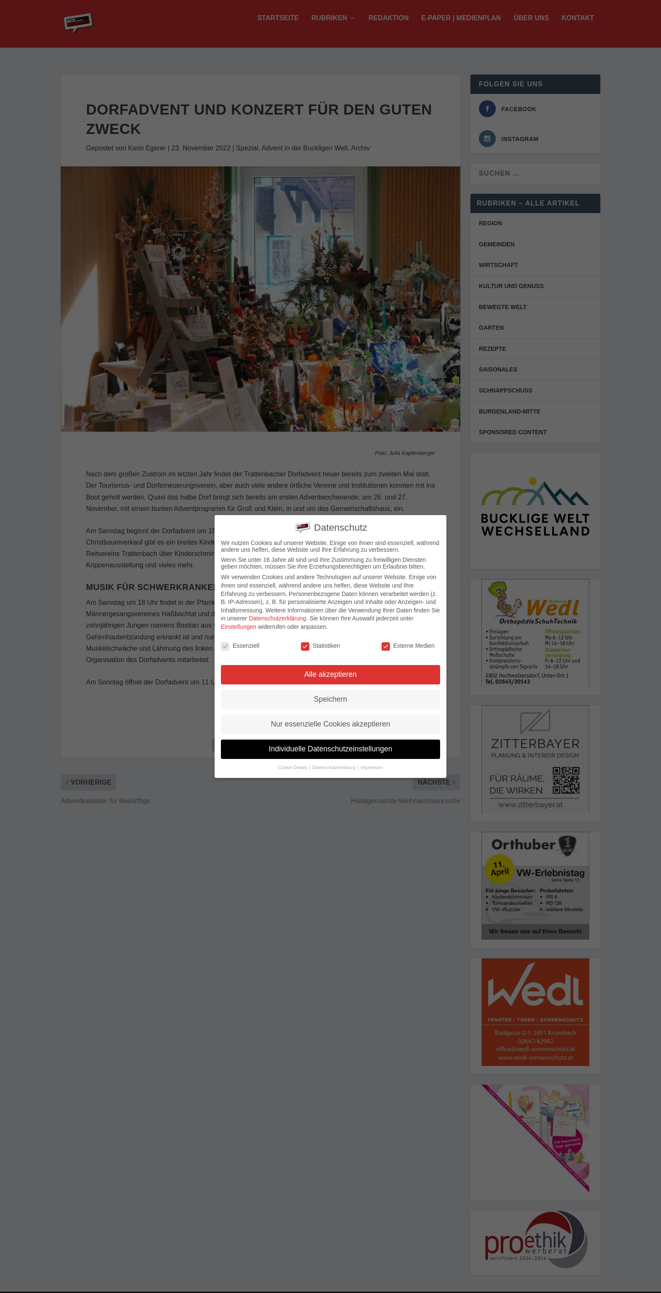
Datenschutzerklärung (277, 617)
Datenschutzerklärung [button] (334, 766)
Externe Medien (408, 644)
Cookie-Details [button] (293, 766)
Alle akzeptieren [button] (330, 673)
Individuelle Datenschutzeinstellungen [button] (330, 747)
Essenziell (240, 644)
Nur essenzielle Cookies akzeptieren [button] (330, 723)
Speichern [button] (330, 698)
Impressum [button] (372, 766)
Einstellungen (238, 625)
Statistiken (320, 644)
